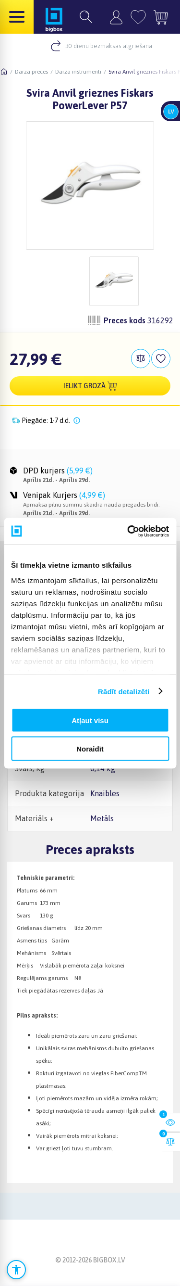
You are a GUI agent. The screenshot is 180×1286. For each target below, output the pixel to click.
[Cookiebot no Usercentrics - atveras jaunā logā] (128, 531)
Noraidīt (90, 748)
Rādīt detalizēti (123, 691)
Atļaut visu (90, 720)
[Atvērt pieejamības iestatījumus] (16, 1269)
